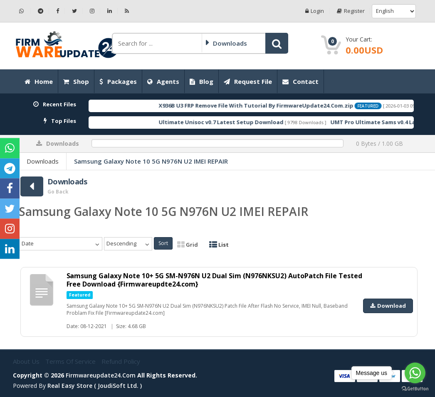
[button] (276, 43)
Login (314, 11)
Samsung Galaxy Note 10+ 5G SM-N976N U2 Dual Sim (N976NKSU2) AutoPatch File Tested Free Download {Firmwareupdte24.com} (215, 280)
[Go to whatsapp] (415, 373)
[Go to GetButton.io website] (415, 388)
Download (388, 305)
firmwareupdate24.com (101, 375)
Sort (163, 243)
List (219, 244)
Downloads (43, 161)
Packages (118, 81)
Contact (300, 81)
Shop (76, 81)
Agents (163, 81)
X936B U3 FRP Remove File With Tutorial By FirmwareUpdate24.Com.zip (270, 105)
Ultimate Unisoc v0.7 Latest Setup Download (235, 122)
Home (39, 81)
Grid (187, 244)
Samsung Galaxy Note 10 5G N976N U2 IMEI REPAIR (151, 161)
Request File (248, 81)
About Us (27, 361)
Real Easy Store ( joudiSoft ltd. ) (94, 386)
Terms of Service (71, 361)
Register (350, 11)
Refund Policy (120, 361)
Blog (201, 81)
